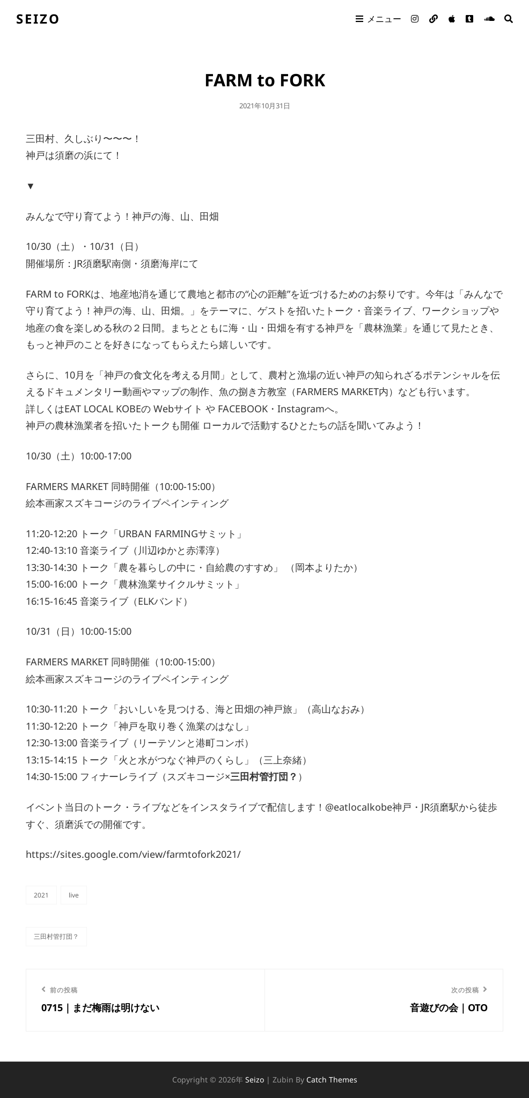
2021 (41, 895)
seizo (38, 18)
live (74, 895)
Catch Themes (331, 1079)
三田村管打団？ (56, 936)
